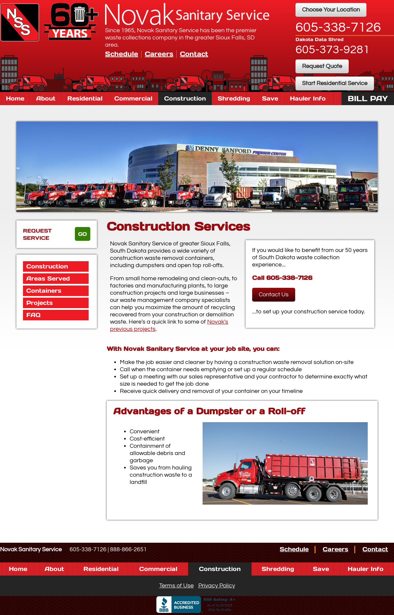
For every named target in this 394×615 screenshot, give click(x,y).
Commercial (133, 98)
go (82, 234)
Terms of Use (176, 585)
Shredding (234, 98)
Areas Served (48, 278)
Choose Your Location (331, 10)
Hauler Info (308, 98)
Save (270, 98)
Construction (185, 98)
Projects (39, 303)
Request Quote (322, 66)
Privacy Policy (216, 585)
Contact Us (274, 294)
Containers (43, 290)
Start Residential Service (334, 83)
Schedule (121, 54)
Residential (84, 98)
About (45, 98)
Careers (159, 54)
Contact (194, 54)
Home (15, 98)
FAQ (33, 315)
